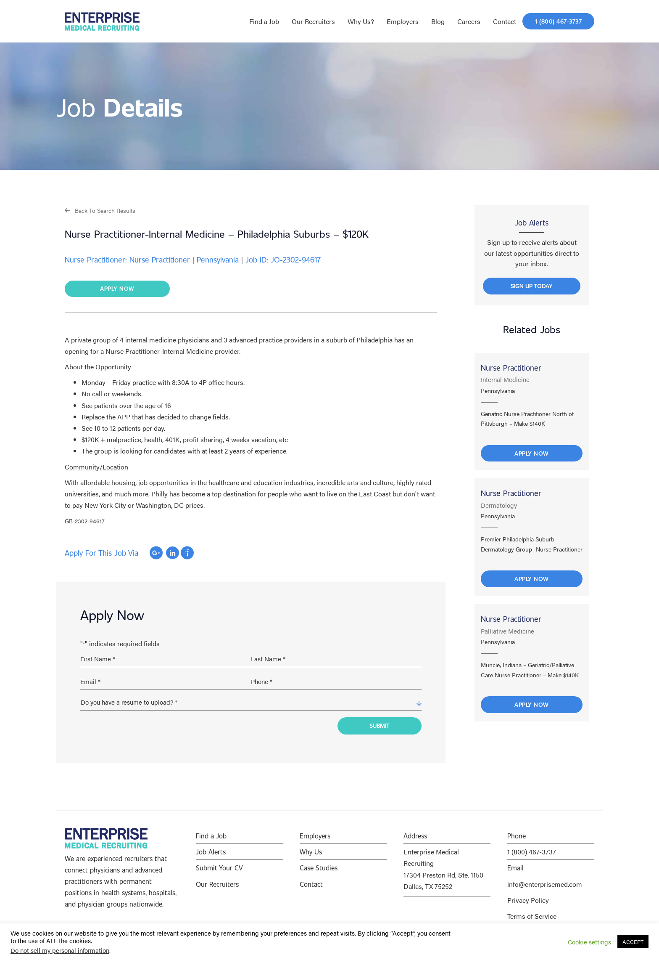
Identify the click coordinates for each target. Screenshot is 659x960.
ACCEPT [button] (632, 942)
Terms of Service (531, 913)
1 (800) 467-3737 (531, 849)
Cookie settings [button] (589, 942)
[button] (100, 210)
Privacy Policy (528, 897)
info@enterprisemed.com (544, 881)
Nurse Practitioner (511, 370)
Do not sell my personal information (60, 950)
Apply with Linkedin (172, 553)
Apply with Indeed (187, 553)
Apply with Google (156, 553)
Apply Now (531, 455)
